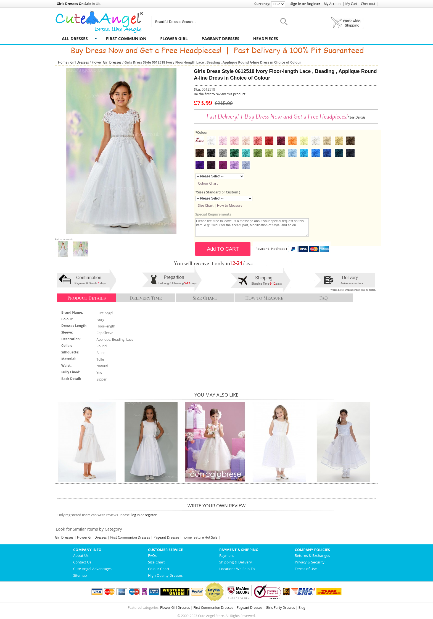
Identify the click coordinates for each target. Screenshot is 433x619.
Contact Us (82, 562)
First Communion (126, 38)
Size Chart (205, 205)
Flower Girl (174, 38)
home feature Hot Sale (200, 537)
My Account (333, 3)
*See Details (356, 117)
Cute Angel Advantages (92, 568)
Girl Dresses (79, 62)
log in (135, 515)
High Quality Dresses (165, 575)
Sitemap (80, 575)
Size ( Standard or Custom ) (217, 192)
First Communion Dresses (130, 537)
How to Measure (229, 205)
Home (62, 62)
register (151, 515)
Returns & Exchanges (312, 555)
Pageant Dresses (220, 38)
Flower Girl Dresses (107, 62)
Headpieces (265, 38)
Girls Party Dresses (280, 607)
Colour (201, 132)
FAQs (152, 555)
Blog (302, 607)
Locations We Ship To (237, 568)
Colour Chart (208, 183)
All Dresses (75, 38)
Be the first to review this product (219, 94)
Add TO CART (223, 249)
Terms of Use (306, 568)
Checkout (368, 3)
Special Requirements (213, 214)
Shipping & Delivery (235, 562)
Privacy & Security (309, 562)
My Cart (351, 3)
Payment (226, 555)
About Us (81, 555)
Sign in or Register (305, 3)
